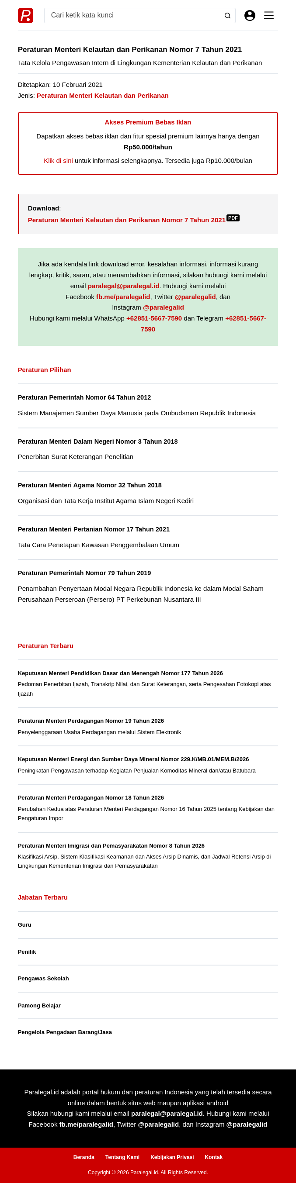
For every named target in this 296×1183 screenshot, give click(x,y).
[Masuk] (249, 15)
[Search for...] (132, 15)
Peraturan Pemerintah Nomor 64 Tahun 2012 (84, 397)
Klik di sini (58, 160)
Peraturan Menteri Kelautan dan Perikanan (103, 95)
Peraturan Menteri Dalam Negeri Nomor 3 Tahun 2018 (98, 441)
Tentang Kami (122, 1157)
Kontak (214, 1157)
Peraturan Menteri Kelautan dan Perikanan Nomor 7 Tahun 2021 (134, 220)
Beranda (83, 1157)
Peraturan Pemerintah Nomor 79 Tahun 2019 (84, 572)
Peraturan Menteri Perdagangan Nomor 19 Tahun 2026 (91, 720)
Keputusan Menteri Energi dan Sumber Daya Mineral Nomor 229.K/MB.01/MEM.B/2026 (133, 759)
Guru (24, 924)
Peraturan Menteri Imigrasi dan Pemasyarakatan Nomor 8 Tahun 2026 (111, 845)
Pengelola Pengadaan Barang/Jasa (65, 1032)
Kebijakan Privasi (172, 1157)
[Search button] (227, 15)
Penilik (27, 951)
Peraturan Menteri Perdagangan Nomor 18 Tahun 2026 (91, 797)
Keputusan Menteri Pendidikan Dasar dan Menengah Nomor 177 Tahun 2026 (120, 673)
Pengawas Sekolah (43, 978)
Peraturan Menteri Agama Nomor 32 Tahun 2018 (90, 485)
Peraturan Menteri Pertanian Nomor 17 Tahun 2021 (94, 529)
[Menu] (269, 15)
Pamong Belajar (39, 1005)
